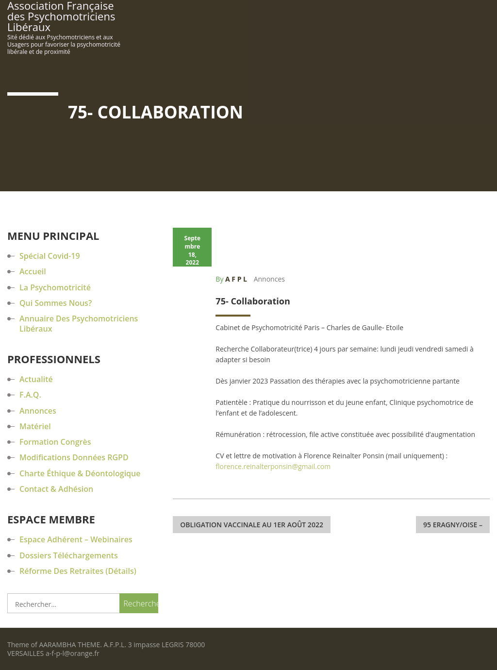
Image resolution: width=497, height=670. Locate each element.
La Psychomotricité (55, 287)
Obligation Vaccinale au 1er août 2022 (251, 524)
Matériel (35, 426)
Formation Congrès (55, 441)
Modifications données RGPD (74, 457)
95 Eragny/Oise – (452, 524)
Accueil (32, 271)
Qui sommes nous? (55, 303)
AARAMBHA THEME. (70, 644)
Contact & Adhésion (56, 489)
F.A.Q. (30, 394)
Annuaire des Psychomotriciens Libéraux (78, 323)
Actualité (36, 379)
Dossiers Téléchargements (68, 555)
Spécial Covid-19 (49, 256)
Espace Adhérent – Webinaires (76, 539)
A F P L (236, 279)
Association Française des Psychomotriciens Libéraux (61, 16)
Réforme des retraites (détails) (77, 571)
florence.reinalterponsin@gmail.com (273, 466)
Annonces (269, 279)
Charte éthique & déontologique (79, 473)
